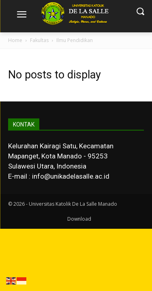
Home (15, 40)
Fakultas (39, 40)
